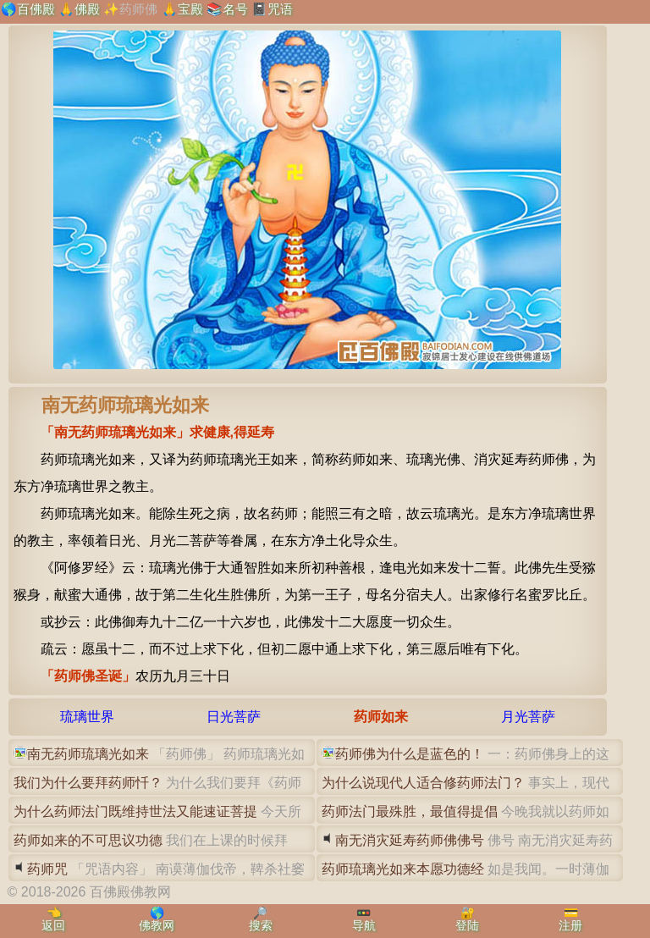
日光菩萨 (234, 716)
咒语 (280, 9)
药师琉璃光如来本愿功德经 (403, 869)
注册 (570, 925)
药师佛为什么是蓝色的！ (409, 754)
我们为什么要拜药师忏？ (88, 782)
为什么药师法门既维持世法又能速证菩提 (135, 811)
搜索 (261, 925)
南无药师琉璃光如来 (88, 754)
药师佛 (138, 9)
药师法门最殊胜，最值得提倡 (410, 811)
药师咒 (47, 869)
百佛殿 (36, 9)
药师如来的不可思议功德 (88, 840)
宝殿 (190, 9)
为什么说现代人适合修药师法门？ (423, 782)
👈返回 (53, 919)
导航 (364, 925)
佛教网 (156, 925)
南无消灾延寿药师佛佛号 (409, 840)
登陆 (467, 925)
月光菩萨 (528, 716)
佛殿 (87, 9)
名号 (235, 9)
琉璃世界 (87, 716)
